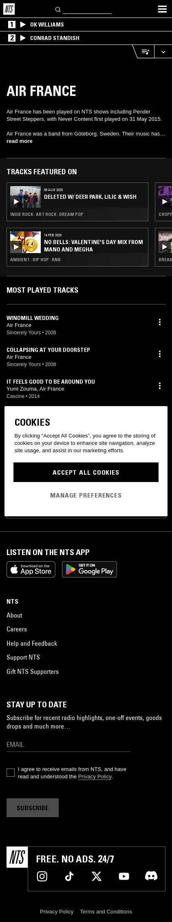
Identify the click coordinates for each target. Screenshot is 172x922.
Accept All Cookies (86, 472)
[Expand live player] (163, 51)
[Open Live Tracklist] (143, 51)
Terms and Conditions (106, 912)
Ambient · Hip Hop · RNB (35, 259)
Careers (17, 629)
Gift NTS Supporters (33, 671)
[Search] (58, 9)
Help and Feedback (32, 643)
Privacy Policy (94, 776)
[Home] (9, 9)
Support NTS (23, 657)
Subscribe (33, 808)
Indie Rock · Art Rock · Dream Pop (47, 214)
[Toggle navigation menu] (162, 9)
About (14, 615)
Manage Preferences (86, 495)
